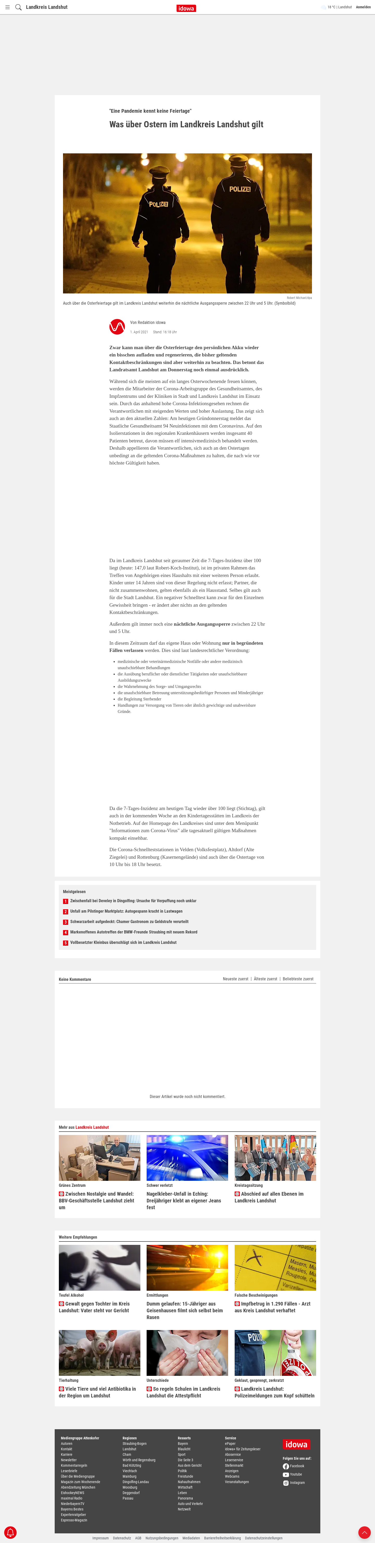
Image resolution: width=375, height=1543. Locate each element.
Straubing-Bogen (135, 1443)
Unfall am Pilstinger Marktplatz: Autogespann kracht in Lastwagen (126, 911)
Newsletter (69, 1460)
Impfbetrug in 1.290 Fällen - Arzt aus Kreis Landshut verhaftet (272, 1307)
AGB (138, 1538)
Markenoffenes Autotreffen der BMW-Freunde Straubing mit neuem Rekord (133, 932)
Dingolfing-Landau (136, 1482)
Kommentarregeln (74, 1465)
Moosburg (130, 1487)
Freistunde (185, 1476)
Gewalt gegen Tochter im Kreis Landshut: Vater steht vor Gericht (94, 1307)
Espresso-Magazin (74, 1520)
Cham (127, 1454)
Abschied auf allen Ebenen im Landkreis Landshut (269, 1197)
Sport (181, 1454)
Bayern (183, 1443)
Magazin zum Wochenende (80, 1482)
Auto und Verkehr (190, 1504)
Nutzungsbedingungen (162, 1538)
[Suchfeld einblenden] (18, 7)
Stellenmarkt (234, 1465)
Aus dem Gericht (190, 1465)
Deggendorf (131, 1493)
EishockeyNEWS (72, 1493)
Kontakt (66, 1449)
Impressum (100, 1538)
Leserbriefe (69, 1471)
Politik (182, 1471)
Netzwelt (184, 1509)
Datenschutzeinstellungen (264, 1538)
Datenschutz (122, 1538)
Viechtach (130, 1471)
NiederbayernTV (72, 1504)
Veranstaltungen (237, 1482)
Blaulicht (184, 1449)
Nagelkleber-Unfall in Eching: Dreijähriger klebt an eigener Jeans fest (184, 1200)
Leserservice (234, 1460)
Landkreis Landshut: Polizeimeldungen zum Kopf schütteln (275, 1392)
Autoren (66, 1443)
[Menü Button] (7, 7)
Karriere (66, 1454)
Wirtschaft (185, 1487)
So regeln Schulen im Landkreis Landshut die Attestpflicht (183, 1392)
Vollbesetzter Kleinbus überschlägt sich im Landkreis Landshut (123, 942)
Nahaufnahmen (189, 1482)
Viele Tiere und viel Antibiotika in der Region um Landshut (97, 1392)
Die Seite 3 (185, 1460)
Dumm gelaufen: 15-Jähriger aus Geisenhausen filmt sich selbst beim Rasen (185, 1310)
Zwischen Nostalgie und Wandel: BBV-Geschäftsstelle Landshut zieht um (96, 1200)
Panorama (185, 1498)
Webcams (232, 1476)
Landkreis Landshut (46, 7)
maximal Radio (71, 1498)
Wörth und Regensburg (139, 1460)
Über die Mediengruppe (78, 1476)
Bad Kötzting (132, 1465)
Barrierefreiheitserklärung (222, 1538)
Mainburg (129, 1476)
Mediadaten (191, 1538)
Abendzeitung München (78, 1487)
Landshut (129, 1449)
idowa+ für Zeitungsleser (242, 1449)
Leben (182, 1493)
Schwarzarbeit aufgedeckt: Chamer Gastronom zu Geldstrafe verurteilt (129, 921)
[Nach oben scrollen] (364, 1532)
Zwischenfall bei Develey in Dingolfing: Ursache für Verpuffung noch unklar (133, 900)
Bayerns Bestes (72, 1509)
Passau (128, 1498)
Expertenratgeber (73, 1515)
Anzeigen (232, 1471)
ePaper (230, 1443)
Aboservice (233, 1454)
